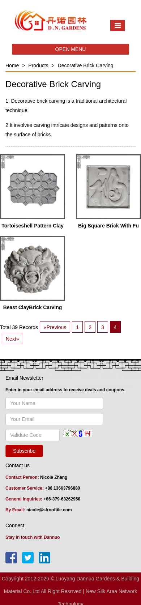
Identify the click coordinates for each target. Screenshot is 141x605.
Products (38, 65)
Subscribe (24, 451)
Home (12, 65)
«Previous (55, 327)
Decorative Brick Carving (86, 65)
